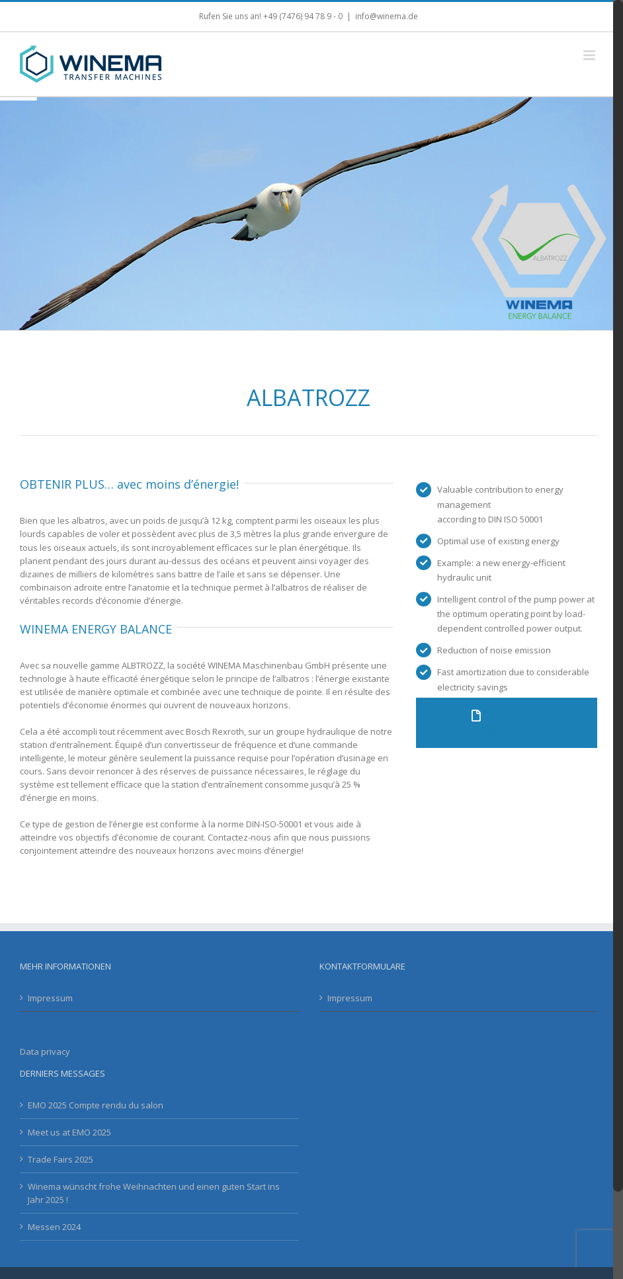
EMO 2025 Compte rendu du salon (95, 1105)
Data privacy (45, 1051)
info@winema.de (386, 16)
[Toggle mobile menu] (590, 55)
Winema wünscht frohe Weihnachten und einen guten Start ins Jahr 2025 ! (154, 1193)
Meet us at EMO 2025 (69, 1132)
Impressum (50, 998)
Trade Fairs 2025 (60, 1159)
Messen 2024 (54, 1227)
